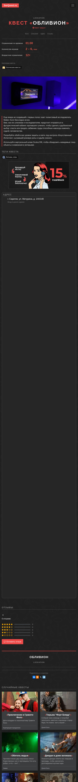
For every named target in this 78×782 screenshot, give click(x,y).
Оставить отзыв (12, 642)
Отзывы (50, 33)
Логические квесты (11, 67)
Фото (27, 33)
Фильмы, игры (9, 157)
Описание (34, 33)
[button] (74, 79)
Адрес (42, 33)
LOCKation (39, 18)
